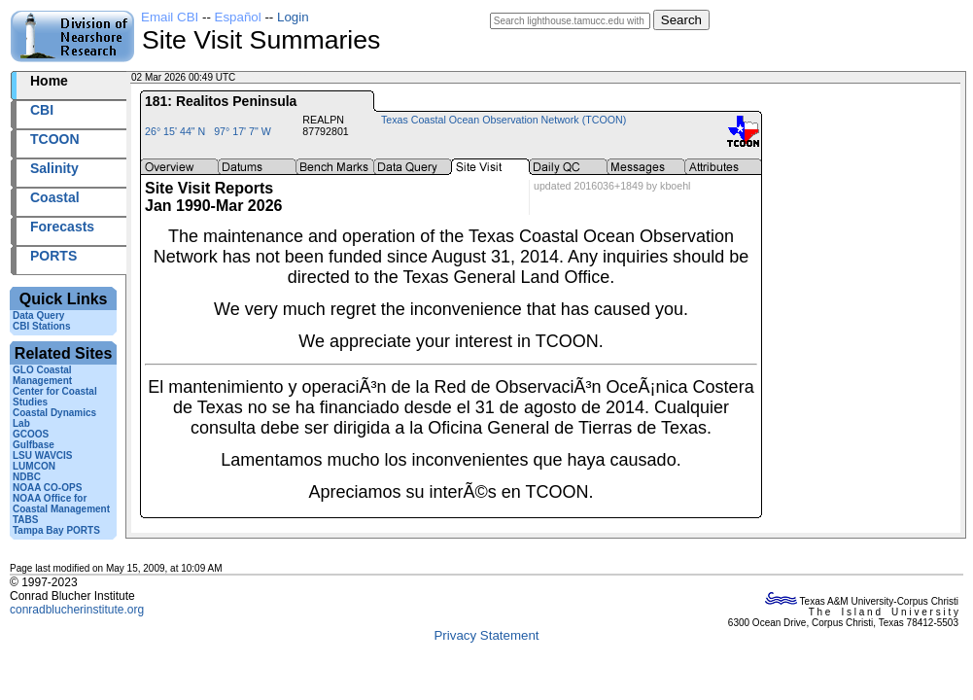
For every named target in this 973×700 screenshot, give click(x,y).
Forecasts (62, 226)
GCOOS (31, 434)
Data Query (38, 315)
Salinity (54, 168)
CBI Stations (41, 326)
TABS (25, 519)
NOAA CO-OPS (47, 487)
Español (238, 17)
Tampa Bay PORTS (56, 530)
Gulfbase (33, 444)
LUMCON (34, 466)
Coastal (55, 197)
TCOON (55, 139)
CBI (41, 110)
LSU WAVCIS (42, 455)
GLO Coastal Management (42, 375)
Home (49, 80)
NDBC (27, 477)
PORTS (53, 255)
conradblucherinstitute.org (77, 609)
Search (681, 20)
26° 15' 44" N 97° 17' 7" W (208, 131)
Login (293, 17)
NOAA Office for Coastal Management (61, 503)
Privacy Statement (486, 635)
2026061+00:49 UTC (283, 77)
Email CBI (169, 17)
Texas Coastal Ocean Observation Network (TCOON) (503, 119)
